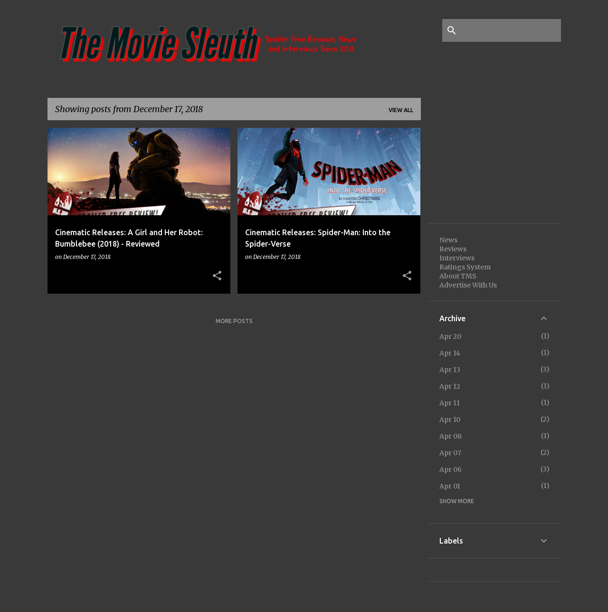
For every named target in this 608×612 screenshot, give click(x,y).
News (448, 240)
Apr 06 (450, 469)
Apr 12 (449, 386)
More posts (234, 321)
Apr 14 (449, 353)
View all (401, 110)
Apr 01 (449, 486)
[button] (217, 276)
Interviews (457, 258)
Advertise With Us (468, 285)
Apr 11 (449, 403)
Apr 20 (450, 336)
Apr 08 (450, 436)
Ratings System (465, 267)
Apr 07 (450, 453)
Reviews (452, 249)
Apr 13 (449, 369)
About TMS (457, 276)
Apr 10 (449, 419)
